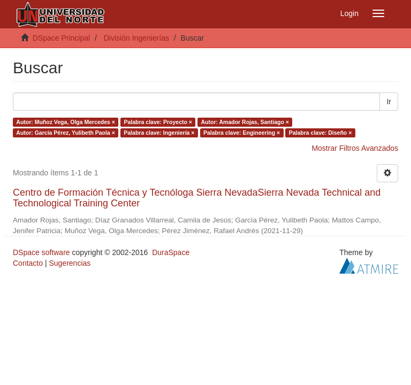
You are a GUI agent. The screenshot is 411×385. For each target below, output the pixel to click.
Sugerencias (69, 263)
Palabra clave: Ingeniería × (159, 132)
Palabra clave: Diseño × (320, 132)
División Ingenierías (136, 38)
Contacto (28, 263)
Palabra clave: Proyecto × (158, 122)
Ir (388, 101)
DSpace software (41, 252)
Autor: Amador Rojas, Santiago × (244, 122)
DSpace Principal (61, 38)
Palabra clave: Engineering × (241, 132)
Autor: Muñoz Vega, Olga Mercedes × (65, 122)
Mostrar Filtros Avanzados (354, 148)
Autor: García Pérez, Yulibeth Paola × (65, 132)
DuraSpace (170, 252)
